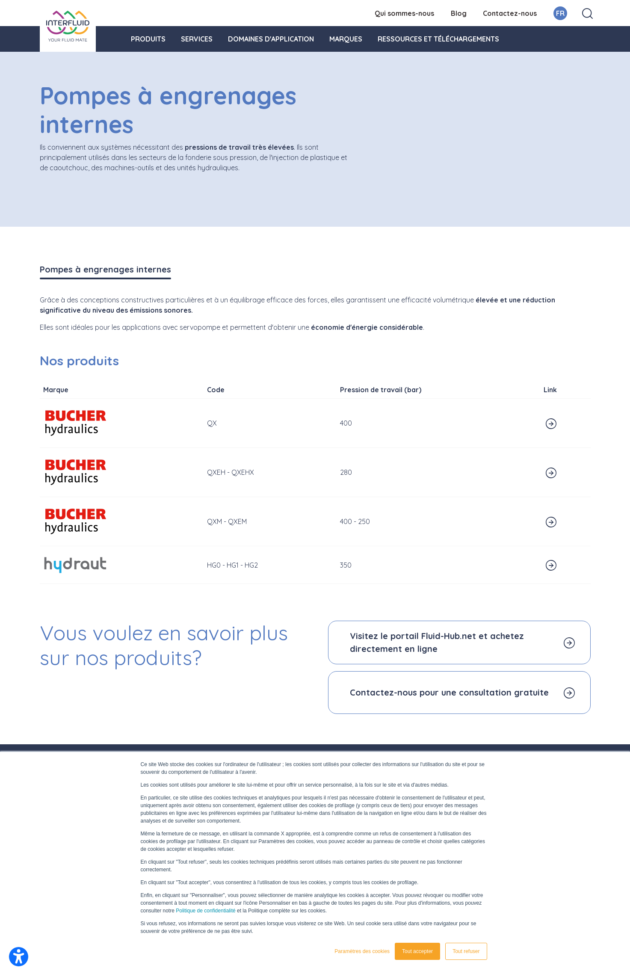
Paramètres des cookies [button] (362, 951)
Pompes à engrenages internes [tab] (105, 269)
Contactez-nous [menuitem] (510, 13)
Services (197, 39)
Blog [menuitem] (459, 13)
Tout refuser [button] (466, 951)
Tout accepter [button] (417, 951)
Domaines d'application (271, 39)
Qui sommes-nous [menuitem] (404, 13)
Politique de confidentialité (205, 911)
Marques (345, 39)
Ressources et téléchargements (438, 39)
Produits (148, 39)
